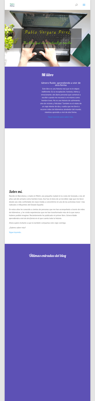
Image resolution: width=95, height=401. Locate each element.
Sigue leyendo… (15, 232)
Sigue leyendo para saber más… (61, 117)
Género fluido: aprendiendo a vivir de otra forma (61, 84)
